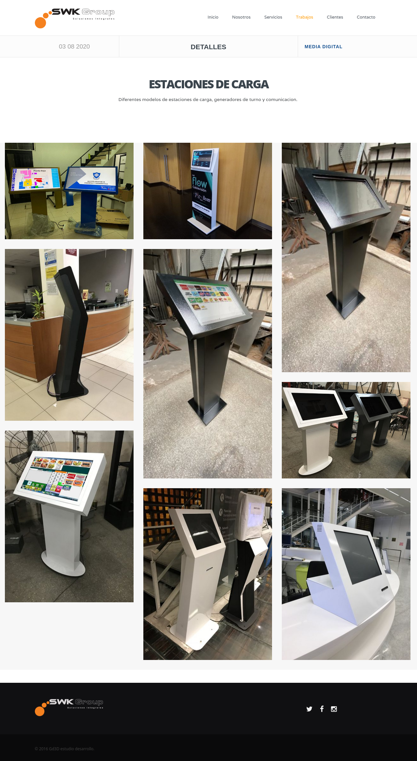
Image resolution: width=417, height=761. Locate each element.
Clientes (335, 17)
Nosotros (241, 17)
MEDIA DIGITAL (323, 46)
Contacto (366, 17)
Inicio (213, 17)
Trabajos (304, 17)
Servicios (273, 17)
